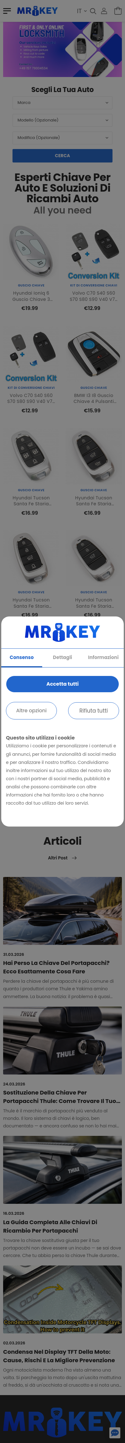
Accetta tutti (62, 684)
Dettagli (62, 657)
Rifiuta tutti (93, 710)
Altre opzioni (31, 710)
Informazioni (103, 657)
